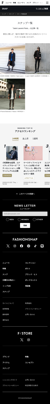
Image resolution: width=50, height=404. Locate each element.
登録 (25, 225)
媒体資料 (6, 314)
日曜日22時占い (9, 280)
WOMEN (25, 219)
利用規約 (28, 303)
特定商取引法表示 (31, 385)
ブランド (6, 357)
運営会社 (6, 320)
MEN (12, 219)
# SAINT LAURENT (34, 76)
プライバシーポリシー (33, 309)
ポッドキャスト (31, 280)
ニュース (9, 2)
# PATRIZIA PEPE (22, 111)
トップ (4, 14)
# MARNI (12, 76)
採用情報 (6, 309)
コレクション (30, 263)
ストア (29, 2)
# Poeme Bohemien (5, 111)
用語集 (27, 286)
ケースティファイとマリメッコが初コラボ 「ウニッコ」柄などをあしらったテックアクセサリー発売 (32, 168)
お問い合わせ (30, 314)
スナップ (11, 14)
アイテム (6, 363)
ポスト (27, 269)
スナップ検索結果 (22, 14)
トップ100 (7, 286)
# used (27, 76)
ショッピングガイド (10, 380)
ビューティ (21, 2)
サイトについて (8, 303)
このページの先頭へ (25, 193)
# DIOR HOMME (4, 76)
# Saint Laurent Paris (21, 76)
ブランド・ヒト (38, 2)
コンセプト (29, 363)
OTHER (39, 219)
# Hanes (14, 111)
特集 (14, 2)
